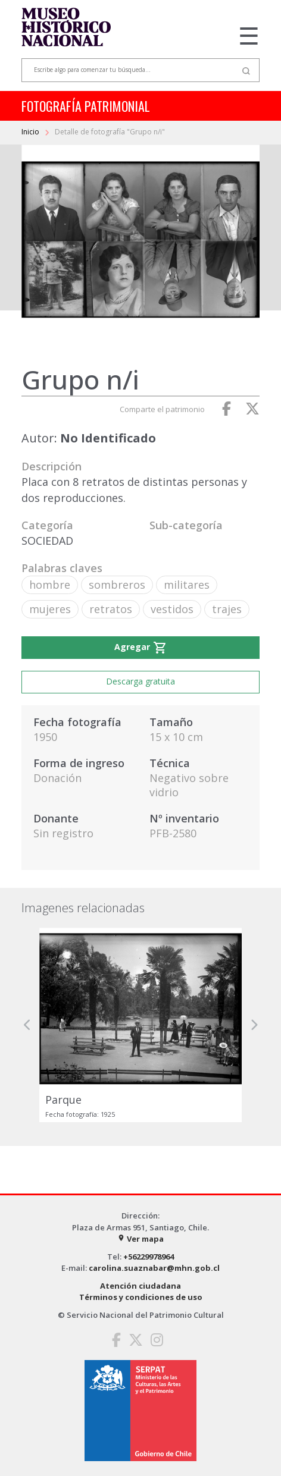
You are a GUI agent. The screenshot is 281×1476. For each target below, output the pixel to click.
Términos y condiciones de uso (140, 1297)
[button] (27, 1025)
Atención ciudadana (140, 1285)
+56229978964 (148, 1256)
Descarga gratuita (140, 681)
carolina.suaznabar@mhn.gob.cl (154, 1268)
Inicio (31, 132)
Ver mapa (140, 1238)
